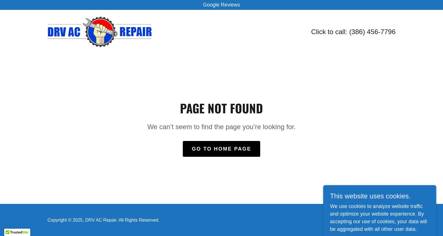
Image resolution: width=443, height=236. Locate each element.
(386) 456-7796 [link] (372, 32)
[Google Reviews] (221, 5)
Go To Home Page (221, 149)
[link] (99, 31)
